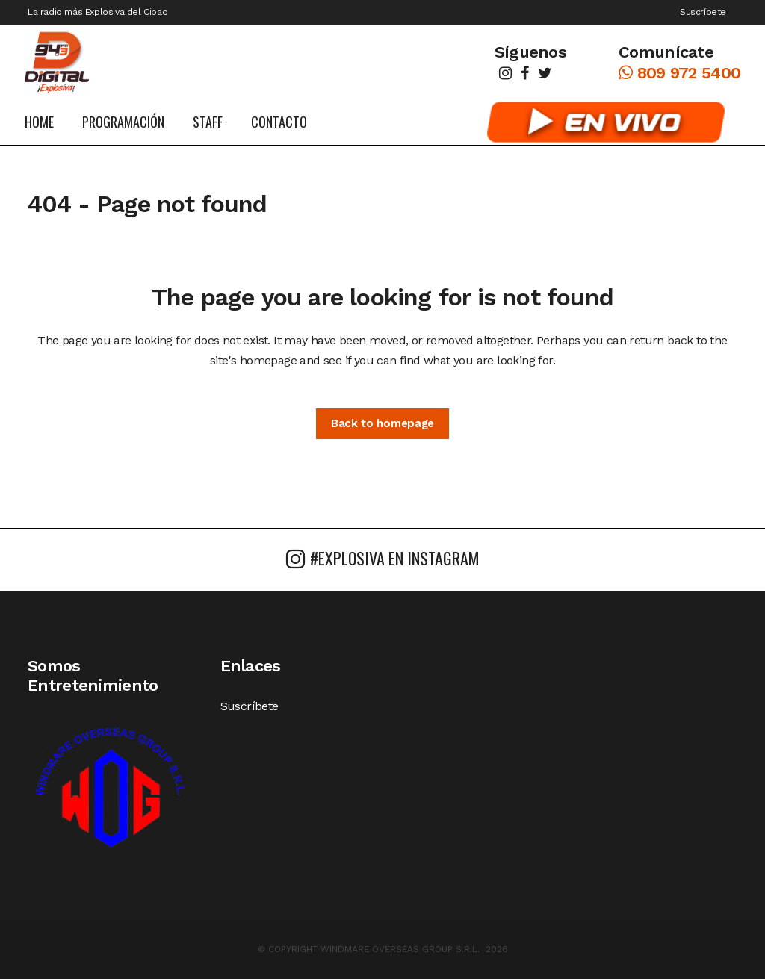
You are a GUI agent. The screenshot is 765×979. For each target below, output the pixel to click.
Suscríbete (703, 12)
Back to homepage (382, 423)
